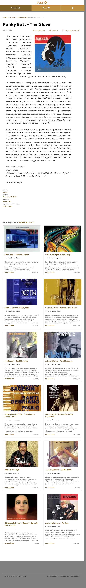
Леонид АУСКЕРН (10, 197)
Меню (46, 8)
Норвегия (7, 201)
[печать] (53, 30)
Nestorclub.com (75, 576)
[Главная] (42, 2)
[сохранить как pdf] (70, 30)
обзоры (12, 17)
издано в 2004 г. (22, 17)
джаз (5, 192)
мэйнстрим (7, 206)
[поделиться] (39, 30)
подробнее (9, 272)
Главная (5, 17)
